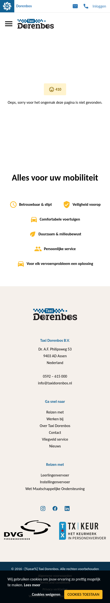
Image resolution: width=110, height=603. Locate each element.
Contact (55, 432)
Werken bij (55, 419)
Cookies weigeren (46, 594)
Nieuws (55, 446)
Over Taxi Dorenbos (55, 425)
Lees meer (32, 585)
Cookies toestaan (83, 594)
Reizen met (55, 412)
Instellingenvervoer (55, 482)
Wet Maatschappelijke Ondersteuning (55, 488)
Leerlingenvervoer (55, 475)
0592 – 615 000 (55, 376)
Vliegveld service (55, 439)
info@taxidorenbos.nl (55, 383)
